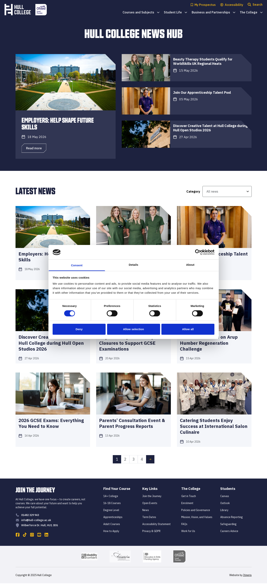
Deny (79, 329)
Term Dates (149, 518)
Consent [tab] (77, 265)
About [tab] (190, 264)
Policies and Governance (195, 511)
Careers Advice (229, 532)
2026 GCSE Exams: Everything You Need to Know (51, 423)
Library (224, 511)
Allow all (188, 329)
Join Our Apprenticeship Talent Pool (202, 92)
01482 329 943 (30, 515)
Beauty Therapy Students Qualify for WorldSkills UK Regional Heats (202, 61)
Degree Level (111, 511)
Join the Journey (151, 497)
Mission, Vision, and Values (196, 518)
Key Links (149, 489)
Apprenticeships (112, 518)
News (145, 511)
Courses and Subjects (141, 12)
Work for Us (188, 532)
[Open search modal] (255, 4)
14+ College (110, 497)
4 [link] (142, 459)
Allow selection (133, 329)
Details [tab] (133, 264)
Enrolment (187, 504)
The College (251, 12)
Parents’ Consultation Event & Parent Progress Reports (132, 423)
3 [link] (133, 459)
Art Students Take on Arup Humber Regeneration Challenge (209, 343)
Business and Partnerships (213, 12)
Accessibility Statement (156, 525)
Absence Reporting (231, 518)
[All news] (227, 191)
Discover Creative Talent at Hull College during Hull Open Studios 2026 (210, 128)
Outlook (225, 504)
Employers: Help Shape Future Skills (58, 123)
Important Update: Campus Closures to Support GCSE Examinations (129, 343)
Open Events (149, 504)
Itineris (247, 576)
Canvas (224, 497)
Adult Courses (111, 525)
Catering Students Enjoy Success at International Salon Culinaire (214, 426)
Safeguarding (228, 525)
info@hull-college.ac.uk (36, 521)
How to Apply (111, 532)
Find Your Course (116, 489)
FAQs (184, 525)
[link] (150, 460)
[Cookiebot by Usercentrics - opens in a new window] (197, 252)
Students (227, 489)
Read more (34, 148)
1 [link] (117, 459)
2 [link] (125, 459)
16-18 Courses (112, 504)
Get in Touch (188, 497)
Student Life (175, 12)
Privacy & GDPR (151, 532)
